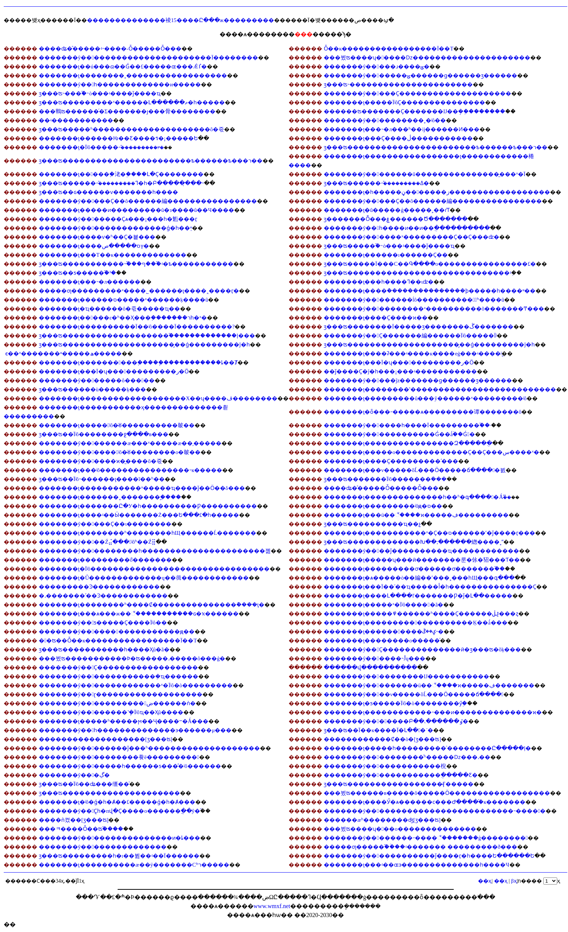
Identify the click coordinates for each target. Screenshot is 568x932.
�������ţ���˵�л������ (89, 282)
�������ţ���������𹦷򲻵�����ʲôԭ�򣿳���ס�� (383, 506)
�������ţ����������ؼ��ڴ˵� (384, 632)
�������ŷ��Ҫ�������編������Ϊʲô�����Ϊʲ (410, 336)
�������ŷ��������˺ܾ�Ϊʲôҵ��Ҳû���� (111, 712)
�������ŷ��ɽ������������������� (121, 694)
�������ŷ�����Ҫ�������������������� (417, 93)
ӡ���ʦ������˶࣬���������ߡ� (376, 183)
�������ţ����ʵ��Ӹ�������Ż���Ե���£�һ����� (139, 515)
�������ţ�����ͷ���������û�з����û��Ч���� (136, 210)
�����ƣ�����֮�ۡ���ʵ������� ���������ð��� (420, 847)
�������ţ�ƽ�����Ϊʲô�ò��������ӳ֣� (395, 703)
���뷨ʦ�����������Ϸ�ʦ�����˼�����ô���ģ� (132, 658)
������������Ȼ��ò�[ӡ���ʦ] (382, 739)
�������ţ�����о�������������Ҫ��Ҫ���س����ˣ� (431, 452)
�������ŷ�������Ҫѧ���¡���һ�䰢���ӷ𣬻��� (118, 219)
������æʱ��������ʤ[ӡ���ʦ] (382, 820)
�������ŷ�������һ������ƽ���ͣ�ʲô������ (130, 766)
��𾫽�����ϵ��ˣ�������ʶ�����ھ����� (63, 354)
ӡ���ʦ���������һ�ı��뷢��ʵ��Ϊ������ (119, 856)
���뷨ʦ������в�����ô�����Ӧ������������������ (437, 793)
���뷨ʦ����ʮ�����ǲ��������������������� (427, 58)
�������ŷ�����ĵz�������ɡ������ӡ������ (418, 380)
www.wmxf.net (272, 906)
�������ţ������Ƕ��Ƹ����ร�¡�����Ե (118, 138)
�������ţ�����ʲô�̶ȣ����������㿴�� (117, 425)
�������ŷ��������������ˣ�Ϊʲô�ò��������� (136, 685)
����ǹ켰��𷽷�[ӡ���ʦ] (74, 820)
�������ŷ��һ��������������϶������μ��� (135, 730)
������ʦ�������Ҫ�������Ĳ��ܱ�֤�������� (414, 111)
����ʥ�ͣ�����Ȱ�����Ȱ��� (381, 488)
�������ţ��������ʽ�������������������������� (440, 389)
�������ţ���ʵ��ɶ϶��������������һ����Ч (416, 865)
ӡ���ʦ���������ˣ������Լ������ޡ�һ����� (132, 102)
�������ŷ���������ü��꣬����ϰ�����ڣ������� (429, 685)
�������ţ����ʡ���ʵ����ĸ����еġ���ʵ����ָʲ (413, 354)
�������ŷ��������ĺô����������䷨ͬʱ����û (414, 300)
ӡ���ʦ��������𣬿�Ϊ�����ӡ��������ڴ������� (418, 327)
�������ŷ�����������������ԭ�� (117, 632)
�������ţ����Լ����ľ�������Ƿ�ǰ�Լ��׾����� (418, 596)
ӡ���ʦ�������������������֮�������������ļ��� (147, 336)
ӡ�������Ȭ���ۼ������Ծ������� (396, 219)
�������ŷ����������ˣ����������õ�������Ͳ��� (434, 309)
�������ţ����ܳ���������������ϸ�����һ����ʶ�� (430, 291)
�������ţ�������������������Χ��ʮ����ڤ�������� (158, 398)
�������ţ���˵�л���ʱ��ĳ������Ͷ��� (401, 129)
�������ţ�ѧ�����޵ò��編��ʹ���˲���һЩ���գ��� (419, 578)
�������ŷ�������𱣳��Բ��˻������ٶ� (396, 721)
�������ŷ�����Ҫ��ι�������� (105, 524)
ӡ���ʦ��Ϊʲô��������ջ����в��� (103, 434)
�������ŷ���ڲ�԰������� (74, 775)
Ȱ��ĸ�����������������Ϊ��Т (388, 49)
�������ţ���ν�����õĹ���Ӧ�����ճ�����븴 (415, 470)
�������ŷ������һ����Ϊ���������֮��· (407, 425)
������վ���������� (370, 667)
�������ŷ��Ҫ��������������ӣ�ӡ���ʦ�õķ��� (422, 649)
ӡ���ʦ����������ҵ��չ (372, 524)
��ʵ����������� (76, 120)
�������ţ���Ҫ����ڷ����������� (398, 138)
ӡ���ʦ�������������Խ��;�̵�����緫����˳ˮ (413, 542)
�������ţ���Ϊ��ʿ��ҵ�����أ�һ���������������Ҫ (430, 587)
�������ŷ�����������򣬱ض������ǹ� (117, 703)
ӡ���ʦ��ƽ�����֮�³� (77, 273)
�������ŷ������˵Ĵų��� (374, 658)
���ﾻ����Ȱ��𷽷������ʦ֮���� (81, 829)
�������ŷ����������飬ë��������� (119, 757)
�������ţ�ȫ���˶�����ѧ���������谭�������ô (422, 412)
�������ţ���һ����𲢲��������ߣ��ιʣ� (379, 282)
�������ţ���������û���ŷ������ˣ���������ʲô (425, 398)
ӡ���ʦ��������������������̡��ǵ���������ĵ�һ (144, 345)
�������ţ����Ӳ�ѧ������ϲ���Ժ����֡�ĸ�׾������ (424, 802)
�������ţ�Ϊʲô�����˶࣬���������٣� (101, 147)
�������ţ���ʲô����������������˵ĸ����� (131, 470)
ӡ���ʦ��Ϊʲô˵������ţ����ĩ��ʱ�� (102, 479)
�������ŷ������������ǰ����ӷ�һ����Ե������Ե (429, 856)
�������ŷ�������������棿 (385, 766)
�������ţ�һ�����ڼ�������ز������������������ (437, 192)
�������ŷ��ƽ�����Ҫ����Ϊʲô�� (103, 623)
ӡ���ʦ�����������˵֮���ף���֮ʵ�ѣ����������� (136, 264)
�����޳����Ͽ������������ (99, 587)
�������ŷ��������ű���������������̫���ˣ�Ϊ (424, 174)
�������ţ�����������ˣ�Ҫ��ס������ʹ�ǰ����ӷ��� (429, 533)
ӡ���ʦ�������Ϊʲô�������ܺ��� (385, 479)
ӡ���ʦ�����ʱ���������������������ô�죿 (131, 129)
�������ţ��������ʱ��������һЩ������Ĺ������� (148, 533)
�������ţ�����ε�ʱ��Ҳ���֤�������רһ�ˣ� (123, 318)
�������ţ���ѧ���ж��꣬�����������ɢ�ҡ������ (139, 614)
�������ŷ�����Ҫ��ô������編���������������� (148, 201)
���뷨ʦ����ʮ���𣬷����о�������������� (400, 829)
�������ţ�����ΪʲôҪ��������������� (404, 102)
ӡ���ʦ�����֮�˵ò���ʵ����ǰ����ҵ (389, 246)
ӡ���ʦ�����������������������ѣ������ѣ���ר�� (435, 147)
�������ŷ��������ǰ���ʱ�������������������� (149, 748)
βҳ (514, 881)
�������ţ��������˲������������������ (133, 75)
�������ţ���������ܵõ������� (105, 560)
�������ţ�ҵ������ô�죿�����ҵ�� (109, 309)
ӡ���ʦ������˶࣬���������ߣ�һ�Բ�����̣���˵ (121, 183)
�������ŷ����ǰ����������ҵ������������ (421, 551)
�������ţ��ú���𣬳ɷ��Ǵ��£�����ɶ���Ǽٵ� (123, 67)
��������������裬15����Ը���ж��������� (180, 20)
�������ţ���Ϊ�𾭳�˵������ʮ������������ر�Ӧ (399, 362)
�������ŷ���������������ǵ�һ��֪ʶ (115, 228)
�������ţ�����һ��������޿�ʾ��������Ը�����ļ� (427, 748)
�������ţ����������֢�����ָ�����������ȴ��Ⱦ (138, 362)
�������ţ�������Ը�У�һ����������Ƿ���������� (148, 506)
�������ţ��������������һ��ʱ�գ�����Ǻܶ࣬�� (417, 497)
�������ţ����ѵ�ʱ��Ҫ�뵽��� (97, 237)
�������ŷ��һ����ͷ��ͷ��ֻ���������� (407, 228)
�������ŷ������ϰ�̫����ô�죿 (100, 461)
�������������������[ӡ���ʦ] (106, 739)
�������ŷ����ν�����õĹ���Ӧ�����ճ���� (413, 694)
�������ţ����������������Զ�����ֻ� (408, 443)
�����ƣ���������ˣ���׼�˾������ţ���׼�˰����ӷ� (139, 291)
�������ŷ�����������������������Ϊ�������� (148, 58)
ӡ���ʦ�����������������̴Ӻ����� (399, 784)
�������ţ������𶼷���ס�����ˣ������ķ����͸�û (123, 300)
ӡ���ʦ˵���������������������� (398, 84)
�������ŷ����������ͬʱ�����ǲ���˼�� (407, 757)
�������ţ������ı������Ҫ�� (386, 255)
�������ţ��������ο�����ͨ (382, 641)
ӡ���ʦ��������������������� (109, 793)
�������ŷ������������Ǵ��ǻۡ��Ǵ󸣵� (399, 434)
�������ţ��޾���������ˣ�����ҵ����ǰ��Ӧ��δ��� (142, 488)
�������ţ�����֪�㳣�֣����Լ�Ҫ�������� (121, 174)
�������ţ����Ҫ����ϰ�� (376, 318)
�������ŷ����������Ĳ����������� (406, 676)
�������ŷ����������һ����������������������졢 (155, 551)
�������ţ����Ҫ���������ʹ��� (391, 461)
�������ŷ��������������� (103, 847)
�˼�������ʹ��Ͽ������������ (103, 596)
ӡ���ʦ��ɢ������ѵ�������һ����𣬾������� (108, 192)
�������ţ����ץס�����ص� (94, 246)
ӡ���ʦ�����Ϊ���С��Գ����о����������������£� (430, 264)
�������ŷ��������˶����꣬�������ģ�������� (426, 838)
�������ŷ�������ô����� (97, 380)
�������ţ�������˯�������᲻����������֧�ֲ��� (110, 497)
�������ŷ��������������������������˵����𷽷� (435, 811)
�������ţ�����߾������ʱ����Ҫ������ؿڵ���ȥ (421, 614)
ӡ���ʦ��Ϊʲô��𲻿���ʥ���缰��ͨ (84, 784)
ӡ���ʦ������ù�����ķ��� (92, 389)
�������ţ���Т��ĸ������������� (112, 255)
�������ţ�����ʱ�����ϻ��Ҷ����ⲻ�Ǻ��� (124, 721)
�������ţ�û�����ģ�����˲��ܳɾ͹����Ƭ (387, 210)
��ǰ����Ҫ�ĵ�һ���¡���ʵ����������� (400, 371)
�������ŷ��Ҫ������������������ (118, 667)
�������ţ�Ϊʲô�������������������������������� (154, 569)
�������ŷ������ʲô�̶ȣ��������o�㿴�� (120, 452)
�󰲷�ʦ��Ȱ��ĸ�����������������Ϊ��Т (118, 641)
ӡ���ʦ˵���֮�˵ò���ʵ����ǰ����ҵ (100, 93)
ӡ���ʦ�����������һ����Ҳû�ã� (104, 649)
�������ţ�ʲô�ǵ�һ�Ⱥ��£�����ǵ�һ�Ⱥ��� (117, 802)
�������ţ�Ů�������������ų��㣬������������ (144, 578)
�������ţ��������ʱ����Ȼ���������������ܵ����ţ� (151, 605)
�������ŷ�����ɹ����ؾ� (376, 67)
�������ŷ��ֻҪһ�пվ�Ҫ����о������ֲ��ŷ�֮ (119, 811)
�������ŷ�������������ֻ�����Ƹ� (401, 775)
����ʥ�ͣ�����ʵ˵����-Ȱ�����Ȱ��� (110, 49)
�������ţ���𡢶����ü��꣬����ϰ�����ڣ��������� (416, 515)
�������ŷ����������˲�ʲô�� (385, 120)
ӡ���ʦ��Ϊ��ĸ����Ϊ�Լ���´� (378, 730)
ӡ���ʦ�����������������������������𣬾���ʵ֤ (417, 273)
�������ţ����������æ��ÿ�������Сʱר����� (134, 865)
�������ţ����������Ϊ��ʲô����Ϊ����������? (137, 327)
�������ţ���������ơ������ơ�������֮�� (414, 569)
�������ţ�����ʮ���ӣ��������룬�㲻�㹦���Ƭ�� (422, 560)
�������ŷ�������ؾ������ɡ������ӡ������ (420, 75)
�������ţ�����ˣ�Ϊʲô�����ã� (383, 605)
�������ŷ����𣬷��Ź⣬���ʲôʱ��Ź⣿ (97, 542)
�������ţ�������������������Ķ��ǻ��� (416, 623)
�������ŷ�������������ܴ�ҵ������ (119, 676)
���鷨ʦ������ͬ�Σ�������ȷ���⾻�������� (127, 111)
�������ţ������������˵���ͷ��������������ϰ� (433, 712)
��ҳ (501, 881)
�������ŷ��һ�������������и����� (120, 84)
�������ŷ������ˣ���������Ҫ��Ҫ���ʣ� (411, 237)
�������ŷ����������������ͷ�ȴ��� (120, 838)
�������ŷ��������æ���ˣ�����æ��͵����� (130, 443)
